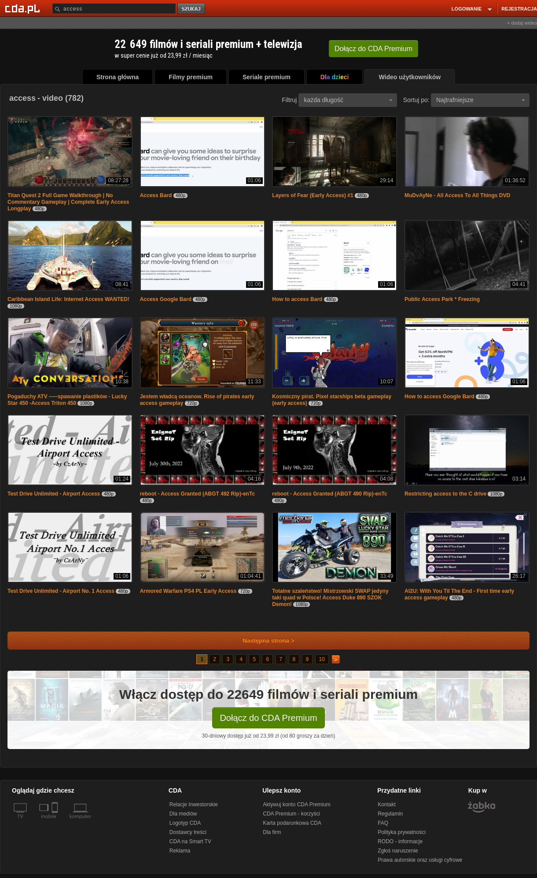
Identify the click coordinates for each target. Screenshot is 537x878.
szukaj (191, 9)
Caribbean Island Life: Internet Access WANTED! (68, 299)
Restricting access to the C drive (445, 494)
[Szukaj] (114, 8)
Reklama (179, 851)
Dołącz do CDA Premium (268, 718)
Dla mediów (183, 814)
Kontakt (387, 804)
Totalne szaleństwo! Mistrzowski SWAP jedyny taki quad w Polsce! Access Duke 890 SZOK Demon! (330, 597)
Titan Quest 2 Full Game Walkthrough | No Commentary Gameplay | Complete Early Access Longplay (68, 202)
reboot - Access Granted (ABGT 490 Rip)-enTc (329, 494)
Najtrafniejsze (480, 99)
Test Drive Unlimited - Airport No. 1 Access (60, 591)
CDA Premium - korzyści (291, 814)
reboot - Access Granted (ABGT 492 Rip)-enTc (197, 494)
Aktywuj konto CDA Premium (296, 804)
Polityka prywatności (402, 832)
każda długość (348, 99)
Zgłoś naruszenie (398, 851)
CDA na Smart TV (190, 841)
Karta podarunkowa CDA (292, 823)
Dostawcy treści (187, 832)
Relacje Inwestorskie (193, 804)
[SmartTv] (55, 822)
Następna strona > (262, 640)
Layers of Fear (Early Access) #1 (312, 195)
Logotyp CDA (185, 823)
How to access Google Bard (439, 396)
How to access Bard (297, 299)
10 (322, 659)
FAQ (383, 823)
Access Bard (156, 195)
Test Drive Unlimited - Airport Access (53, 494)
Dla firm (272, 832)
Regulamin (390, 814)
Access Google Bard (165, 299)
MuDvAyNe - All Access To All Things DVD (457, 195)
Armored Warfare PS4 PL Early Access (188, 591)
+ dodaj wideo (522, 23)
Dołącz (373, 48)
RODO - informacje (400, 841)
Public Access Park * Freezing (442, 299)
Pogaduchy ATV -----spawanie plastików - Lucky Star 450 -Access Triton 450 (67, 399)
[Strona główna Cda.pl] (24, 8)
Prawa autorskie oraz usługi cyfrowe (420, 860)
